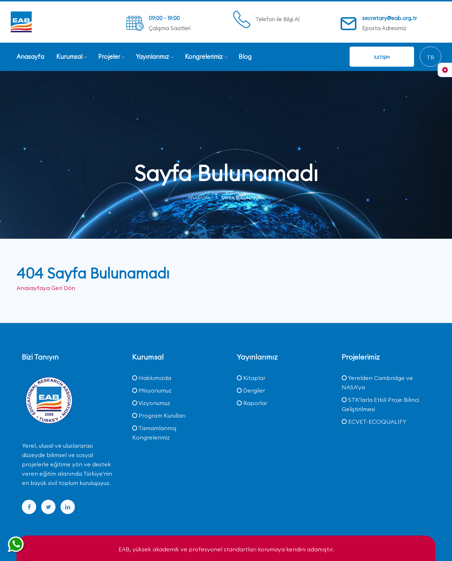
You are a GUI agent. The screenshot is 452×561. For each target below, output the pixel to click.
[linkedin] (68, 507)
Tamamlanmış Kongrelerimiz (154, 432)
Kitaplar (251, 377)
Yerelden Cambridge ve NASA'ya (377, 382)
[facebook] (29, 507)
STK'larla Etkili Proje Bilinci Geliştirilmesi (380, 404)
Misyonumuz (152, 390)
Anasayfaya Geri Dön (45, 287)
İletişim (382, 57)
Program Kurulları (159, 415)
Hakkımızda (151, 377)
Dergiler (251, 390)
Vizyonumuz (151, 403)
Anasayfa (199, 197)
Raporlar (252, 403)
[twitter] (48, 507)
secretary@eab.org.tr (389, 18)
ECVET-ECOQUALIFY (374, 421)
